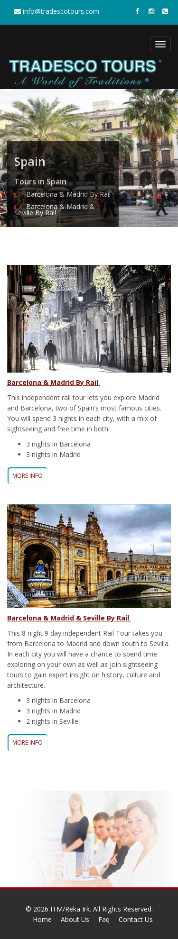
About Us (75, 919)
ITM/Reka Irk (70, 908)
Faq (104, 919)
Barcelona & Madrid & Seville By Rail (54, 209)
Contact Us (136, 919)
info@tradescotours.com (56, 11)
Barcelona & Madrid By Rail (68, 194)
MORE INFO (27, 476)
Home (42, 919)
